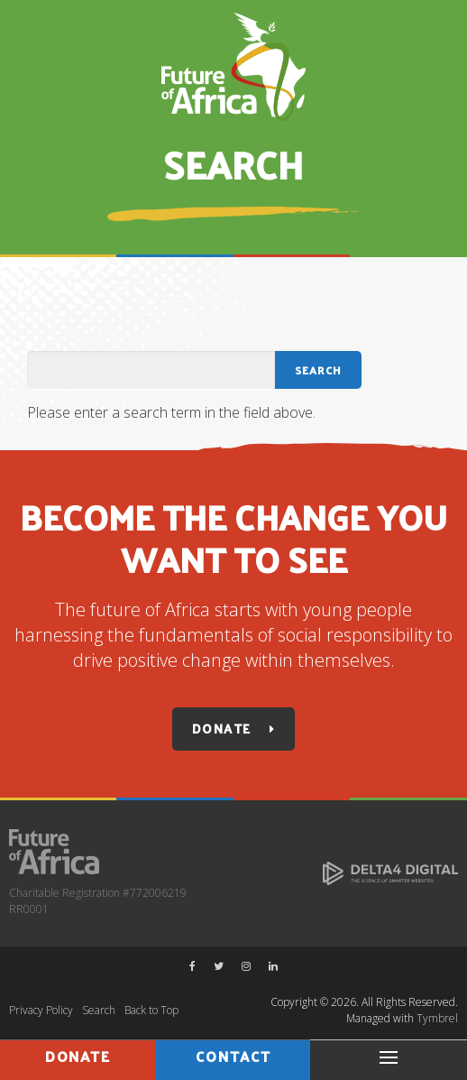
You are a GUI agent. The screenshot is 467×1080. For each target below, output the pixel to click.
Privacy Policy (41, 1010)
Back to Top (151, 1010)
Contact (233, 1056)
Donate (221, 728)
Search (98, 1010)
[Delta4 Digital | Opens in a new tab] (390, 872)
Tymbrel (437, 1018)
